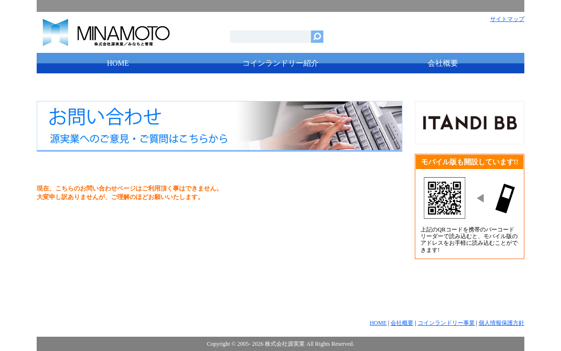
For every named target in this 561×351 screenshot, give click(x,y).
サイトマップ (507, 19)
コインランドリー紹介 (280, 63)
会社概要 (443, 63)
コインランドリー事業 (446, 323)
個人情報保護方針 (501, 323)
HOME (118, 63)
